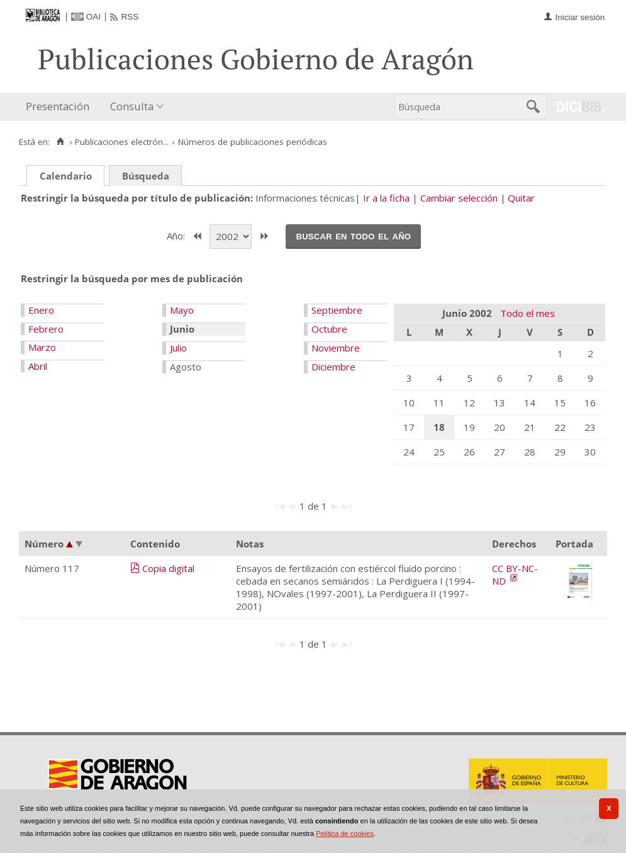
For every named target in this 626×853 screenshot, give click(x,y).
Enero (41, 310)
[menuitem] (60, 107)
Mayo (182, 310)
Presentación (57, 106)
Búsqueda (145, 175)
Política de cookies (345, 833)
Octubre (329, 329)
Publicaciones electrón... (122, 141)
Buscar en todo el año (353, 235)
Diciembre (333, 366)
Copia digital (168, 568)
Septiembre (336, 310)
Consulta (132, 106)
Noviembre (335, 347)
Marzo (42, 347)
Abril (37, 366)
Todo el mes (527, 313)
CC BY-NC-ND (515, 574)
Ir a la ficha (386, 198)
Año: (177, 235)
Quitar (521, 198)
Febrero (46, 329)
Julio (178, 347)
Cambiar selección (459, 198)
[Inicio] (60, 141)
